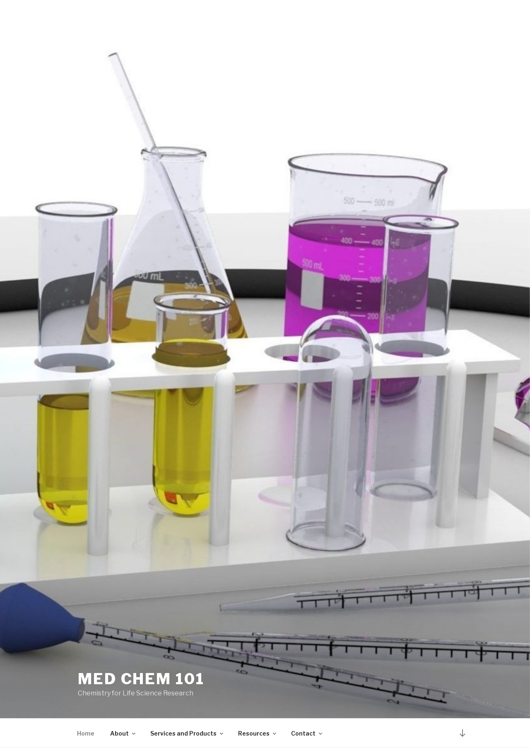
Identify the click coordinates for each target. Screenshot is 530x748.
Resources (257, 733)
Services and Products (187, 733)
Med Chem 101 (141, 679)
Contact (307, 733)
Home (85, 733)
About (123, 733)
